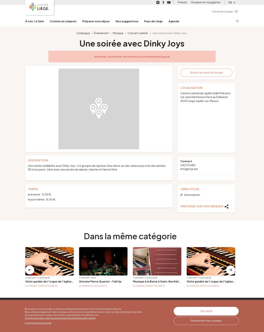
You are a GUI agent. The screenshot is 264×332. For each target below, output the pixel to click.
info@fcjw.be (189, 168)
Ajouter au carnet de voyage (206, 72)
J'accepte (206, 310)
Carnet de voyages (222, 11)
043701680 (187, 165)
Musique (118, 33)
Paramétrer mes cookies (206, 320)
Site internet (192, 194)
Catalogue (83, 33)
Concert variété (138, 33)
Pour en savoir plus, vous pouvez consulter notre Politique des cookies (60, 318)
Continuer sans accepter (38, 323)
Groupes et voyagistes (205, 2)
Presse (182, 2)
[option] (99, 109)
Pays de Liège (153, 21)
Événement (101, 33)
